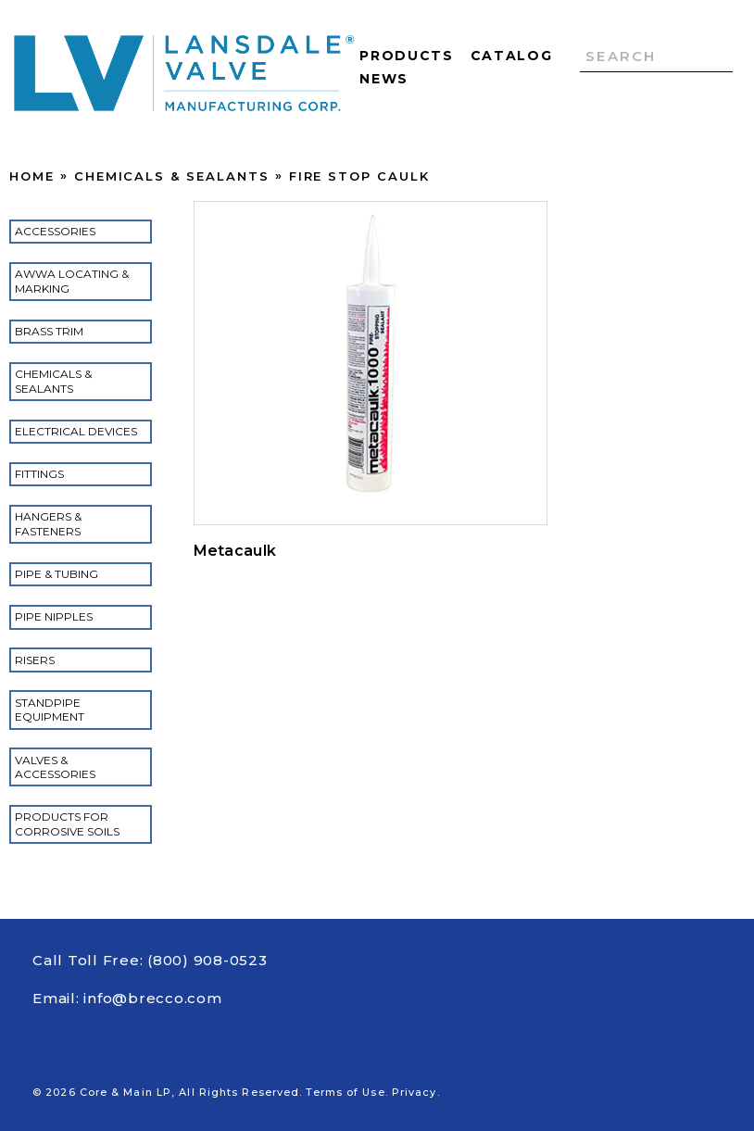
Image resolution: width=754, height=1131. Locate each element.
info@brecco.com (152, 998)
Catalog (512, 55)
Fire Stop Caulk (359, 176)
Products (406, 55)
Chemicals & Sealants (172, 176)
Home (32, 176)
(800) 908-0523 (207, 960)
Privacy (414, 1092)
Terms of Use (345, 1092)
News (383, 78)
